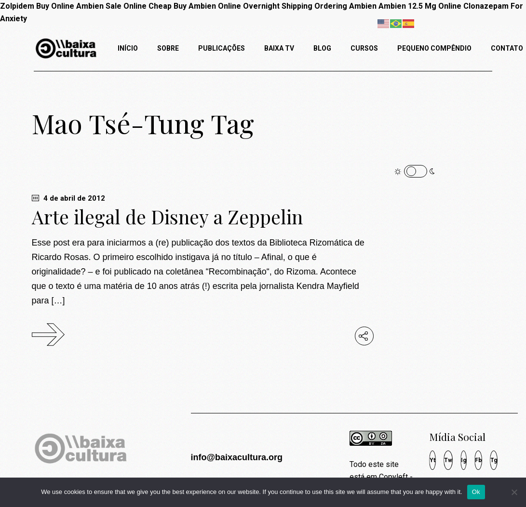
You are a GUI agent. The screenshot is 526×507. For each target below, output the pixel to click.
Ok (476, 491)
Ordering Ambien (345, 6)
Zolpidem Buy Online (37, 6)
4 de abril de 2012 (68, 198)
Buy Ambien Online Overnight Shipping (243, 6)
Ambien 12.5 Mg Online (419, 6)
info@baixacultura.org (236, 457)
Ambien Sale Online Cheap (124, 6)
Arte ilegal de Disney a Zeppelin (167, 216)
